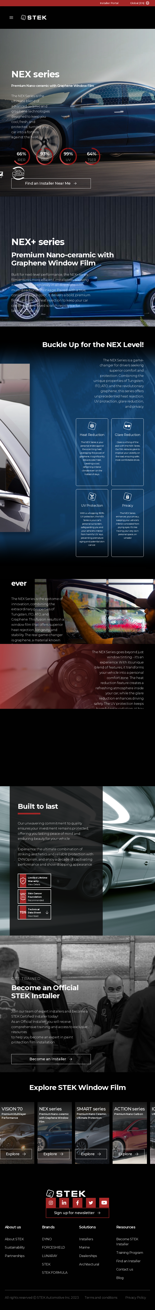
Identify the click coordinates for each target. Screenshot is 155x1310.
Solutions (87, 1227)
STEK (46, 1264)
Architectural (89, 1264)
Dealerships (88, 1256)
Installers (86, 1239)
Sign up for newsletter (77, 1213)
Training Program (129, 1253)
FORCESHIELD (53, 1247)
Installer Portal (108, 3)
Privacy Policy (135, 1298)
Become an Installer (50, 1059)
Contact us (124, 1269)
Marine (84, 1247)
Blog (120, 1278)
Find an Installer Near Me (51, 183)
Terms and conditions (101, 1298)
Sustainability (15, 1247)
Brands (48, 1227)
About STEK (14, 1239)
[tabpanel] (77, 1133)
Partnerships (14, 1256)
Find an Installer (128, 1261)
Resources (125, 1227)
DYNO (47, 1239)
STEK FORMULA (54, 1273)
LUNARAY (49, 1256)
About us (13, 1227)
